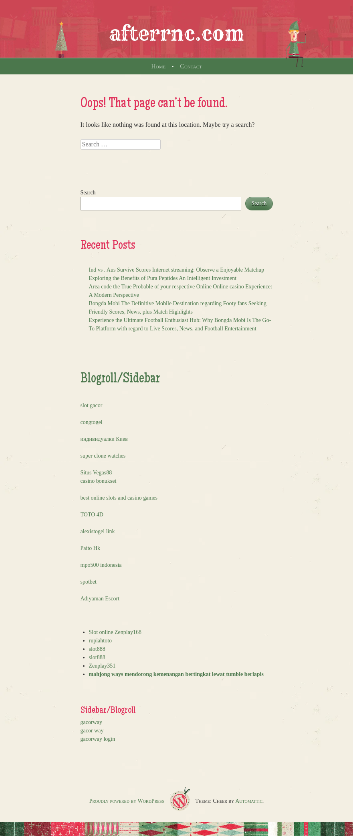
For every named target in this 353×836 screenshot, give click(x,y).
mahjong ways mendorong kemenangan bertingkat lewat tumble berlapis (176, 674)
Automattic (248, 801)
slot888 (97, 649)
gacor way (92, 731)
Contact (191, 66)
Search (88, 193)
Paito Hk (90, 548)
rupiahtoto (100, 641)
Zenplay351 (102, 666)
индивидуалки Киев (104, 439)
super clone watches (103, 456)
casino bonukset (99, 481)
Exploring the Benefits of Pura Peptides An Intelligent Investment (163, 278)
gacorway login (98, 739)
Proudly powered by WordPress (126, 801)
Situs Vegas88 (96, 473)
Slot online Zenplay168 (115, 632)
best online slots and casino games (119, 498)
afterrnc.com (176, 34)
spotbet (89, 582)
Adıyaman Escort (100, 599)
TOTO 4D (92, 515)
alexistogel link (98, 531)
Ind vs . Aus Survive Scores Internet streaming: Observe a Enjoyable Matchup (176, 270)
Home (158, 66)
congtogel (92, 422)
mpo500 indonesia (101, 565)
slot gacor (92, 405)
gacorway (91, 722)
